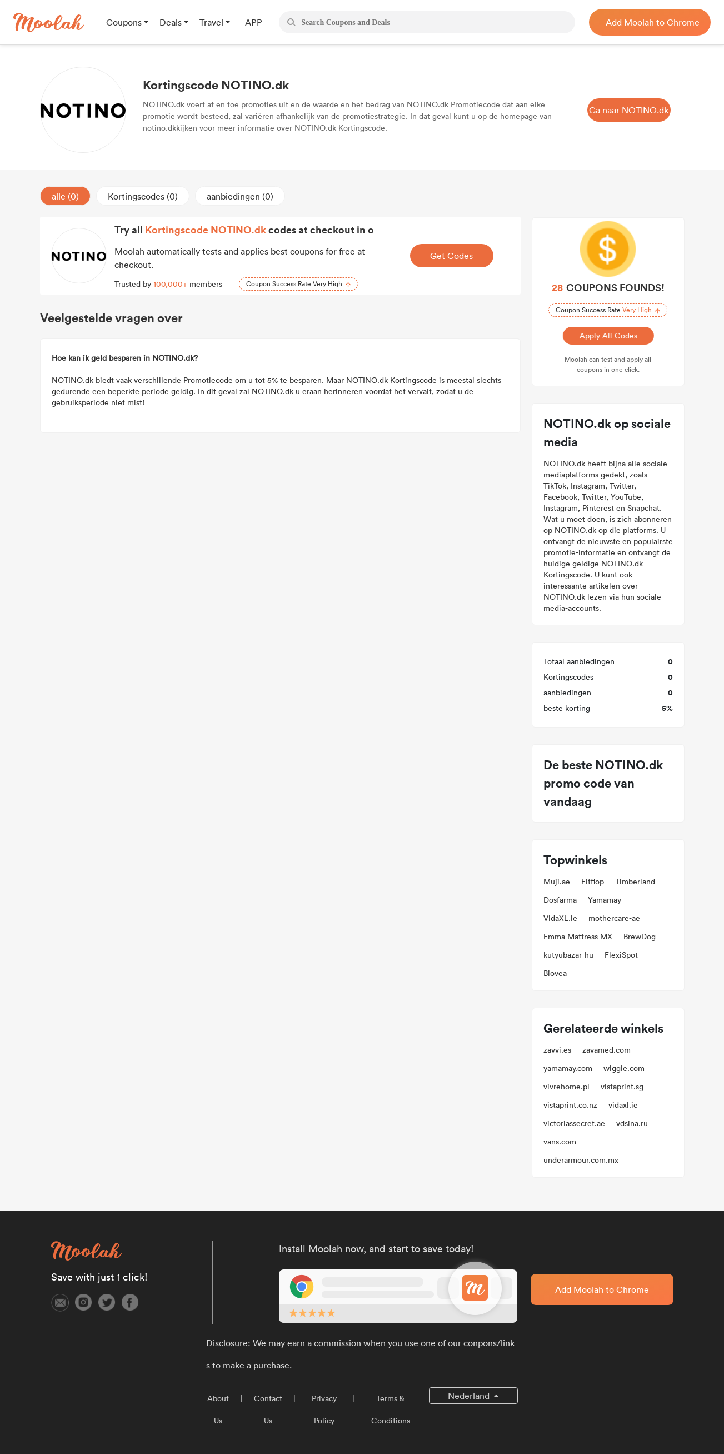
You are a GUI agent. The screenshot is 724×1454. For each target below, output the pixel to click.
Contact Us (268, 1409)
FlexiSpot (621, 955)
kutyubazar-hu (568, 955)
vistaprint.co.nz (570, 1105)
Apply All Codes (607, 336)
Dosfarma (560, 900)
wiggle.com (624, 1068)
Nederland (470, 1395)
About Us (218, 1409)
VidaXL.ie (560, 918)
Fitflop (592, 882)
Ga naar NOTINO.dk (628, 110)
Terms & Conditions (390, 1409)
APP (253, 22)
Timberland (635, 882)
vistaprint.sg (622, 1087)
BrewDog (639, 937)
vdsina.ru (632, 1123)
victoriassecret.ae (574, 1123)
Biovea (555, 973)
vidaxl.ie (623, 1105)
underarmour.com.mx (580, 1160)
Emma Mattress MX (577, 937)
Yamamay (604, 900)
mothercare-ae (614, 918)
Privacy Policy (324, 1409)
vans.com (559, 1142)
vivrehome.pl (566, 1087)
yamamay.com (567, 1068)
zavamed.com (606, 1050)
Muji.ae (556, 882)
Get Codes (451, 255)
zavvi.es (557, 1050)
